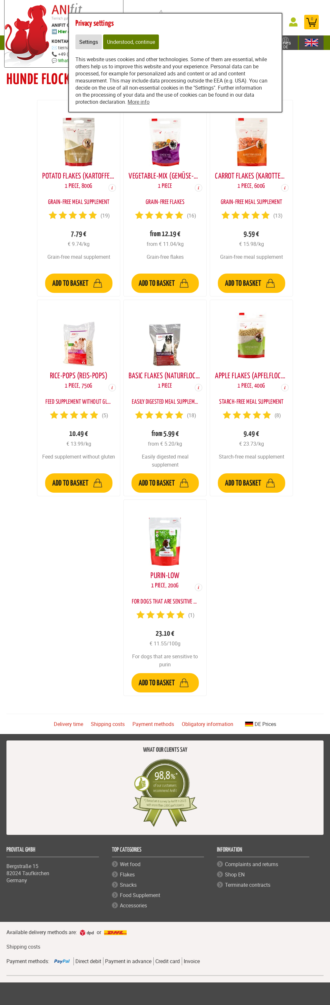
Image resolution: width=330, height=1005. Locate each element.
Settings (88, 41)
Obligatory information (207, 724)
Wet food (130, 864)
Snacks (128, 884)
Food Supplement (140, 895)
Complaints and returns (251, 864)
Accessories (133, 905)
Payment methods (153, 724)
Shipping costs (108, 724)
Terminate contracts (247, 884)
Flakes (127, 874)
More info (139, 101)
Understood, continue (131, 41)
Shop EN (235, 874)
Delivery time (68, 724)
